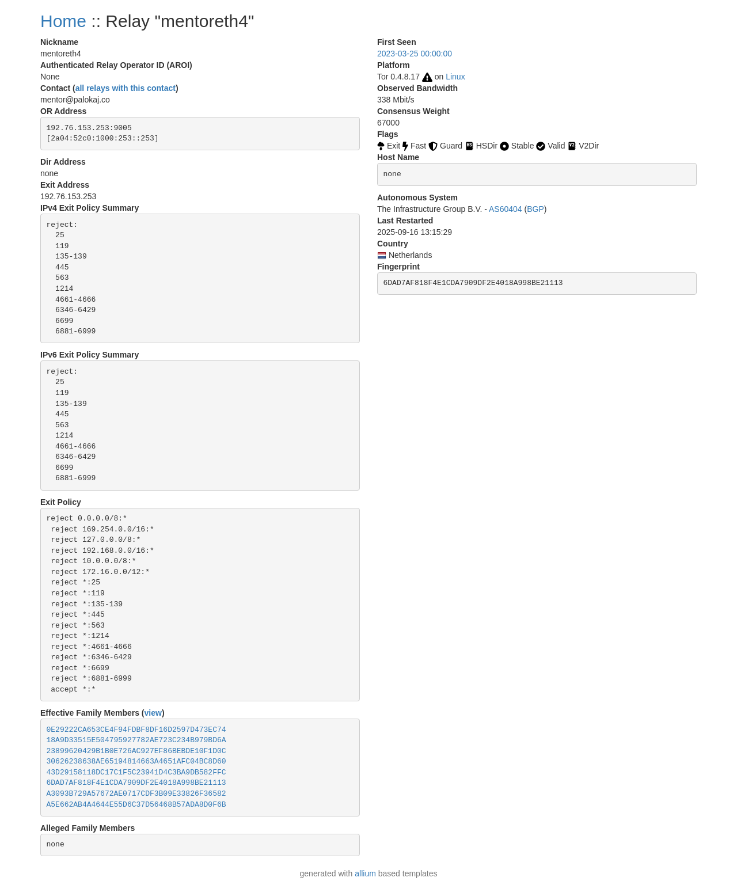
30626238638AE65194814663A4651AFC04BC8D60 (136, 761)
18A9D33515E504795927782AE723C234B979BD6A (136, 740)
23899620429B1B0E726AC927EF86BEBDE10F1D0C (136, 751)
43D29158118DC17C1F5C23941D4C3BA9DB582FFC (136, 772)
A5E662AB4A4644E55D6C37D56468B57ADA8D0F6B (136, 804)
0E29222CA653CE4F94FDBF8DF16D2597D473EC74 (136, 730)
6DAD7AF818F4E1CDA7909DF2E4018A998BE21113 (136, 782)
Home (63, 21)
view (153, 712)
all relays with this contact (125, 88)
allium (365, 873)
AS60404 (505, 209)
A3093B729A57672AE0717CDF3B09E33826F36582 (136, 793)
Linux (455, 76)
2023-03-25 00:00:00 (414, 53)
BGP (535, 209)
